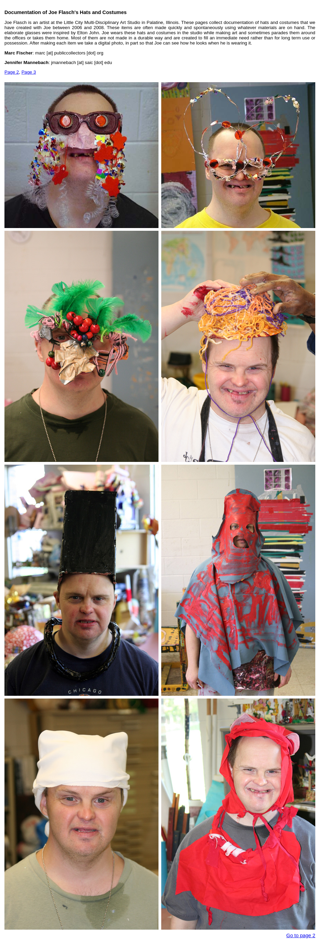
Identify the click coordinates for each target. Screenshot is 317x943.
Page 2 (11, 72)
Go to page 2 (300, 935)
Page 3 (29, 72)
